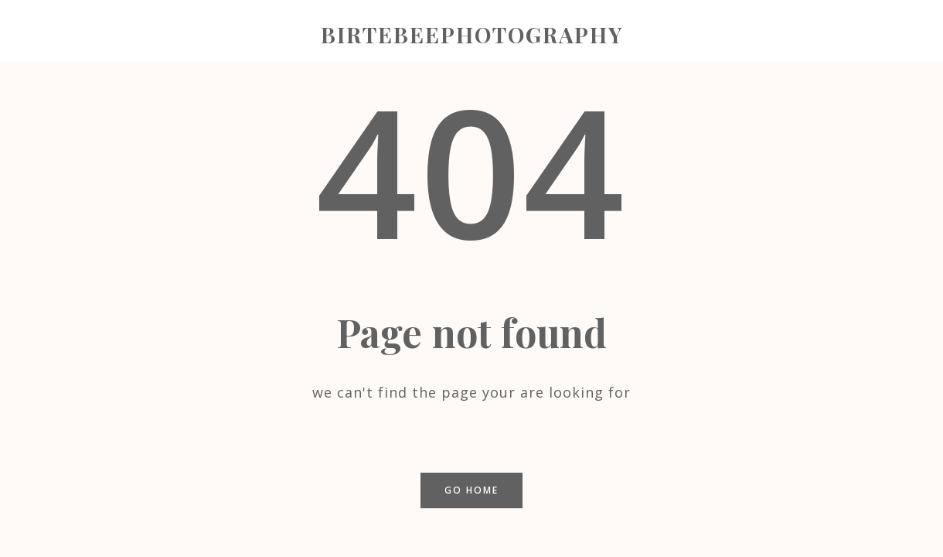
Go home (471, 490)
